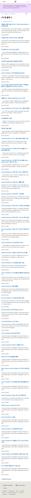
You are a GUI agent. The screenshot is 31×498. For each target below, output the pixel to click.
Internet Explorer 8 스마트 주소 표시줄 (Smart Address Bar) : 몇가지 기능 (14, 161)
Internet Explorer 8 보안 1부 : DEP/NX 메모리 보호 (15, 230)
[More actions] (29, 14)
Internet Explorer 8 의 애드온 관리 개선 (12, 298)
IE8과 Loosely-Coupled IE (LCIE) (10, 405)
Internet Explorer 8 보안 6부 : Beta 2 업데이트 (14, 172)
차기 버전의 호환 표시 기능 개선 (10, 466)
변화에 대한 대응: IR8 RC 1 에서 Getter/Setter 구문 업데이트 (15, 25)
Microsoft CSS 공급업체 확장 (9, 356)
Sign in (29, 1)
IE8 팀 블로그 (12, 13)
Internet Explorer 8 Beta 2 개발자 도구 (12, 345)
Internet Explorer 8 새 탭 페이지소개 (12, 429)
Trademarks (4, 494)
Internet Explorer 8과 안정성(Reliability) (13, 73)
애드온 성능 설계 (6, 128)
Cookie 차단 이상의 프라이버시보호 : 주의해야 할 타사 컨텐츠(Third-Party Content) (14, 85)
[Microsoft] (15, 1)
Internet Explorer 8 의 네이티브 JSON (12, 242)
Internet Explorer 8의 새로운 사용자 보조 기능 (14, 454)
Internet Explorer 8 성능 (8, 417)
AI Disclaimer (4, 491)
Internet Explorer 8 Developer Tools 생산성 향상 (15, 108)
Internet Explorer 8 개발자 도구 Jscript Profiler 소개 (15, 441)
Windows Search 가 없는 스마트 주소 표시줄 (14, 252)
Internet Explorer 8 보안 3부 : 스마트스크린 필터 (15, 205)
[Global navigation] (1, 2)
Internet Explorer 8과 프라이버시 (11, 333)
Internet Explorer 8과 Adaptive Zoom (12, 309)
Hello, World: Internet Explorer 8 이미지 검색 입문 (15, 369)
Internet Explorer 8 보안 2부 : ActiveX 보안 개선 (15, 217)
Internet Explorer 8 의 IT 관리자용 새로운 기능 (14, 138)
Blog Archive (7, 13)
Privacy (3, 492)
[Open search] (26, 2)
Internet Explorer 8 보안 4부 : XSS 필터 (12, 194)
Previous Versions (12, 491)
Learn (2, 13)
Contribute (22, 491)
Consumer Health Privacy (11, 492)
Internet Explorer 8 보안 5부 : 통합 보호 (12, 182)
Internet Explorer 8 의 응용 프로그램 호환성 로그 (14, 382)
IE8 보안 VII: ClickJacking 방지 (10, 49)
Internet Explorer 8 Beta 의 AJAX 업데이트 (13, 395)
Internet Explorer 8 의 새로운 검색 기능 (12, 262)
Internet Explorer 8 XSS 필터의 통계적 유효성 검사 (15, 273)
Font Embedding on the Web (9, 321)
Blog (17, 491)
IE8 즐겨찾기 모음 (6, 118)
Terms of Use (21, 492)
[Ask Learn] (26, 14)
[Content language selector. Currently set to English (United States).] (7, 485)
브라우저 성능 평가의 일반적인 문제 (11, 61)
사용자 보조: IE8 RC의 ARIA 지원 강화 (12, 37)
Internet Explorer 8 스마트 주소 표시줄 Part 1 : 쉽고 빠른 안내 (14, 149)
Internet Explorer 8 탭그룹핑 (9, 286)
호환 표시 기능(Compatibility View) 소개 (13, 98)
